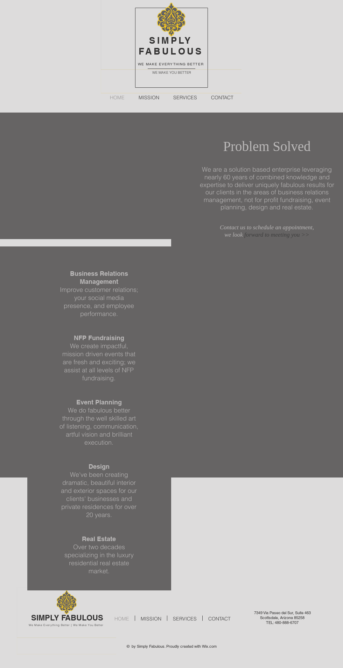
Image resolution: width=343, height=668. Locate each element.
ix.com (211, 646)
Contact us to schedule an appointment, (267, 227)
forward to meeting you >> (276, 234)
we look (234, 234)
